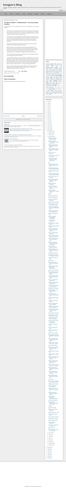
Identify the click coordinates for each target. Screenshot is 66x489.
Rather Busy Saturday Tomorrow (52, 410)
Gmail (48, 75)
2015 (48, 120)
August (49, 432)
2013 (48, 124)
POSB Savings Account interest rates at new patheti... (53, 146)
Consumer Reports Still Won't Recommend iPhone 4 (53, 229)
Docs (61, 71)
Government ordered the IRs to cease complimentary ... (53, 321)
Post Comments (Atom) (25, 119)
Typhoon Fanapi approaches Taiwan (52, 247)
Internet (8, 72)
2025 (48, 103)
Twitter (12, 26)
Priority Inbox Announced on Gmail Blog (53, 430)
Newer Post (6, 116)
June (49, 436)
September (50, 136)
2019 (48, 113)
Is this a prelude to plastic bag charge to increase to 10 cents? (20, 128)
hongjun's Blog (12, 4)
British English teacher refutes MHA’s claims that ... (53, 376)
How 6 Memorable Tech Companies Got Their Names (53, 339)
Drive (55, 72)
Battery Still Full (51, 427)
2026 (48, 101)
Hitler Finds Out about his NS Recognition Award (53, 381)
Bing (57, 66)
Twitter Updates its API (52, 420)
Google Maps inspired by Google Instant (53, 283)
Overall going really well (53, 252)
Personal (49, 85)
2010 (48, 129)
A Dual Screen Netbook (53, 400)
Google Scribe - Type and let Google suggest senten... (53, 348)
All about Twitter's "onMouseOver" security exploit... (53, 191)
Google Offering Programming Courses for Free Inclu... (53, 403)
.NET (47, 63)
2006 (48, 452)
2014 (48, 122)
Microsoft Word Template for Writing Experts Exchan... (53, 180)
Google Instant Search (52, 345)
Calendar (53, 69)
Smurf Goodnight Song (13, 138)
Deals (56, 71)
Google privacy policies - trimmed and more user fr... (53, 389)
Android (48, 64)
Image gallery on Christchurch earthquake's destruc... (53, 397)
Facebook (18, 14)
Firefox (55, 74)
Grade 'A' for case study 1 (53, 270)
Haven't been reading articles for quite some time (53, 263)
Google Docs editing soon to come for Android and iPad (53, 207)
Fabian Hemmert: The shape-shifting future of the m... (53, 165)
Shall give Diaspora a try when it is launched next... (53, 239)
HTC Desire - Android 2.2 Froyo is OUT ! (53, 425)
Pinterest (59, 85)
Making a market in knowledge (52, 184)
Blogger (60, 67)
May (49, 438)
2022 (48, 108)
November (50, 133)
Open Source (52, 82)
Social (15, 72)
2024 (48, 105)
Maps (54, 79)
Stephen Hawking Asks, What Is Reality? (53, 304)
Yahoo (58, 93)
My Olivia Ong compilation (53, 202)
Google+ (47, 76)
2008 (48, 449)
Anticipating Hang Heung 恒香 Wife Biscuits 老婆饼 (53, 335)
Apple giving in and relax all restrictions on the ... (53, 315)
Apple (24, 14)
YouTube (48, 94)
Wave (49, 91)
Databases (49, 14)
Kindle (60, 78)
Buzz (49, 69)
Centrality (50, 405)
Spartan (56, 89)
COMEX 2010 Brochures (53, 418)
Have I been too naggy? (53, 332)
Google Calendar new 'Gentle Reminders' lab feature (53, 250)
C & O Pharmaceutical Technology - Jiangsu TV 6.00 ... (53, 372)
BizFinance (49, 68)
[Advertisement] (54, 39)
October (50, 134)
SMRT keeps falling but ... (53, 197)
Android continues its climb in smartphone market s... (52, 393)
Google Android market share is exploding (52, 318)
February (50, 443)
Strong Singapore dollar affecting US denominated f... (53, 267)
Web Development (57, 91)
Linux (49, 79)
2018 (48, 115)
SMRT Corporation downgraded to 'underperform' (52, 217)
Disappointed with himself (53, 288)
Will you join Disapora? (52, 195)
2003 (48, 458)
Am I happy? (50, 379)
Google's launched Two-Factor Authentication (53, 211)
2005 (48, 454)
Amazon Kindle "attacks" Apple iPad (53, 233)
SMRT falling (50, 260)
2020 (48, 112)
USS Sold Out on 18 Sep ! (53, 416)
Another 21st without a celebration (52, 200)
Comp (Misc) (58, 70)
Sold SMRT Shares (52, 407)
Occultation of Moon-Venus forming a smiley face (53, 295)
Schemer (58, 86)
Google (11, 14)
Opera (59, 82)
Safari (53, 86)
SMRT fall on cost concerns (51, 153)
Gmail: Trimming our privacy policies (52, 386)
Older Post (39, 116)
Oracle (60, 83)
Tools (48, 90)
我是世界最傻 (6, 124)
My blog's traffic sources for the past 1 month (53, 204)
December (50, 131)
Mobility (36, 14)
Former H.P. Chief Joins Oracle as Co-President (53, 365)
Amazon (52, 63)
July (49, 434)
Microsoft (30, 14)
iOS (54, 78)
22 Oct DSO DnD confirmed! (51, 221)
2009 (48, 447)
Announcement (57, 64)
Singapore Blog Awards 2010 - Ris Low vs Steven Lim (53, 361)
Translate (55, 90)
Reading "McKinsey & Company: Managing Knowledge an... (53, 243)
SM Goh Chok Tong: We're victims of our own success (53, 358)
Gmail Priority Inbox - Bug (53, 412)
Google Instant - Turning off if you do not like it (53, 343)
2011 (48, 128)
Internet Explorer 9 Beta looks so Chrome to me (53, 236)
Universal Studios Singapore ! (51, 423)
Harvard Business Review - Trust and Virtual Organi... (53, 310)
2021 (48, 110)
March (49, 441)
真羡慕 (49, 194)
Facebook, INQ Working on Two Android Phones (53, 169)
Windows (51, 93)
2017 (48, 117)
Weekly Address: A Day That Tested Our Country (53, 291)
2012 (48, 126)
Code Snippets (49, 70)
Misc (50, 81)
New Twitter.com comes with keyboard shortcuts (53, 255)
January (50, 445)
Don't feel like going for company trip (52, 280)
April (49, 439)
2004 (48, 456)
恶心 (49, 162)
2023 (48, 106)
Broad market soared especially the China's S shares (53, 368)
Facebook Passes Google (53, 313)
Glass (61, 74)
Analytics (58, 63)
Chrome (58, 69)
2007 (48, 450)
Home (6, 14)
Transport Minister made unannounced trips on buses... (53, 276)
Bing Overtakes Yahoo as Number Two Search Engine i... (53, 273)
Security (42, 14)
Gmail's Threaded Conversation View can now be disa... (53, 142)
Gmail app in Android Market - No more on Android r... (52, 187)
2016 (48, 119)
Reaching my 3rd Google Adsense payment (53, 307)
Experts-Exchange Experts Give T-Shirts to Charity (53, 174)
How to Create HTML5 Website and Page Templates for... (52, 159)
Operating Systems (50, 83)
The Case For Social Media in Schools (52, 139)
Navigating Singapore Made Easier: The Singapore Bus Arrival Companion (18, 134)
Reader (47, 86)
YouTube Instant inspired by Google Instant (53, 286)
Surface (60, 89)
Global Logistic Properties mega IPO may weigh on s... (53, 149)
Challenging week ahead (53, 383)
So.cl (47, 89)
